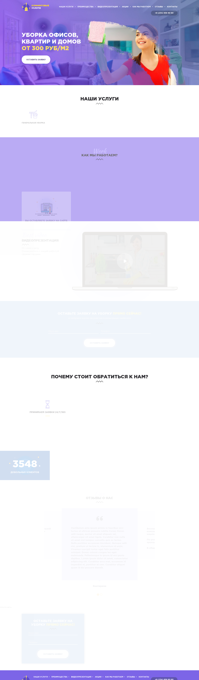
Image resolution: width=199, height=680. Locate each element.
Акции (125, 7)
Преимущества (85, 7)
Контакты (172, 7)
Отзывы (159, 7)
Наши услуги (66, 7)
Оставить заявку (36, 60)
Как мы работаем (142, 7)
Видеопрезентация (108, 7)
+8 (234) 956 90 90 (164, 13)
